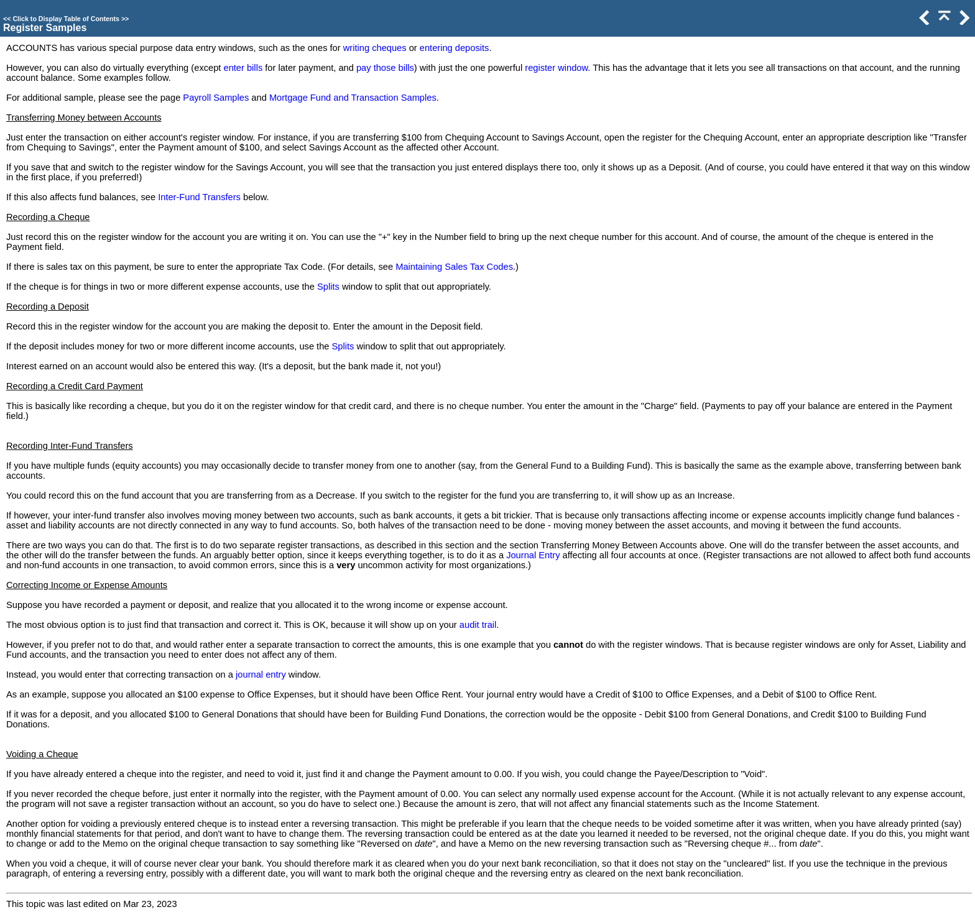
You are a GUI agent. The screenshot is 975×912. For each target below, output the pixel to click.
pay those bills (385, 68)
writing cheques (375, 48)
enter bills (242, 68)
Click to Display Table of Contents (65, 18)
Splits (328, 287)
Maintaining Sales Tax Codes (454, 267)
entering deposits (454, 48)
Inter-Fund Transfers (199, 197)
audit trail (478, 625)
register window (556, 68)
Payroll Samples (216, 98)
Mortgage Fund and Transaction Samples (353, 98)
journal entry (261, 674)
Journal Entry (533, 555)
